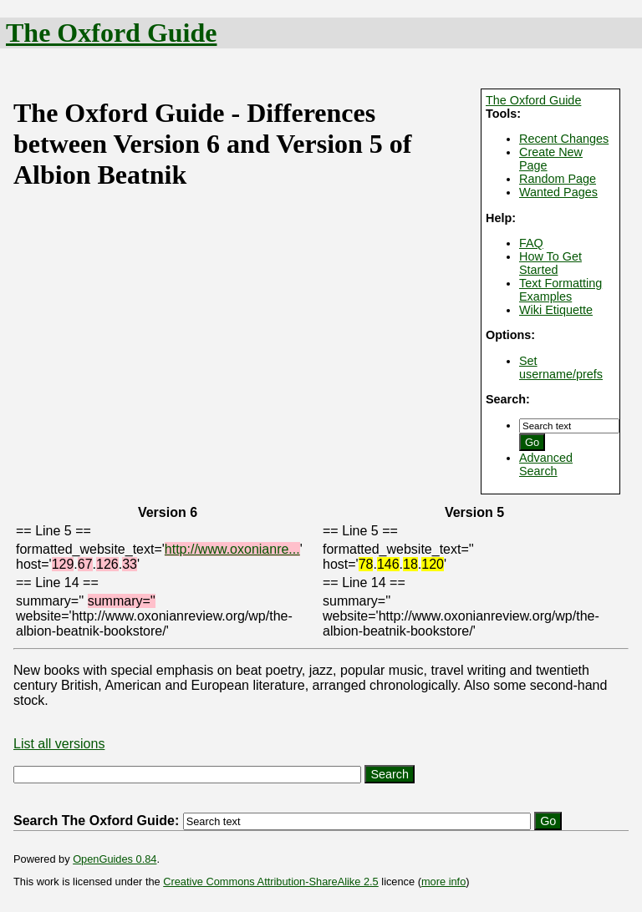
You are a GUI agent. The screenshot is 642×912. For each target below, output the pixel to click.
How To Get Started (550, 263)
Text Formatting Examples (560, 289)
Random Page (557, 178)
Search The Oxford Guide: (96, 820)
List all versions (58, 744)
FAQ (531, 243)
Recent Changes (564, 138)
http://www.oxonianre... (232, 549)
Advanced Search (546, 464)
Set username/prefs (561, 367)
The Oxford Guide (111, 33)
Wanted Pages (558, 192)
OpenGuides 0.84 (114, 859)
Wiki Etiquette (556, 310)
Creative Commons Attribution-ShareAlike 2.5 (270, 881)
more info (443, 881)
